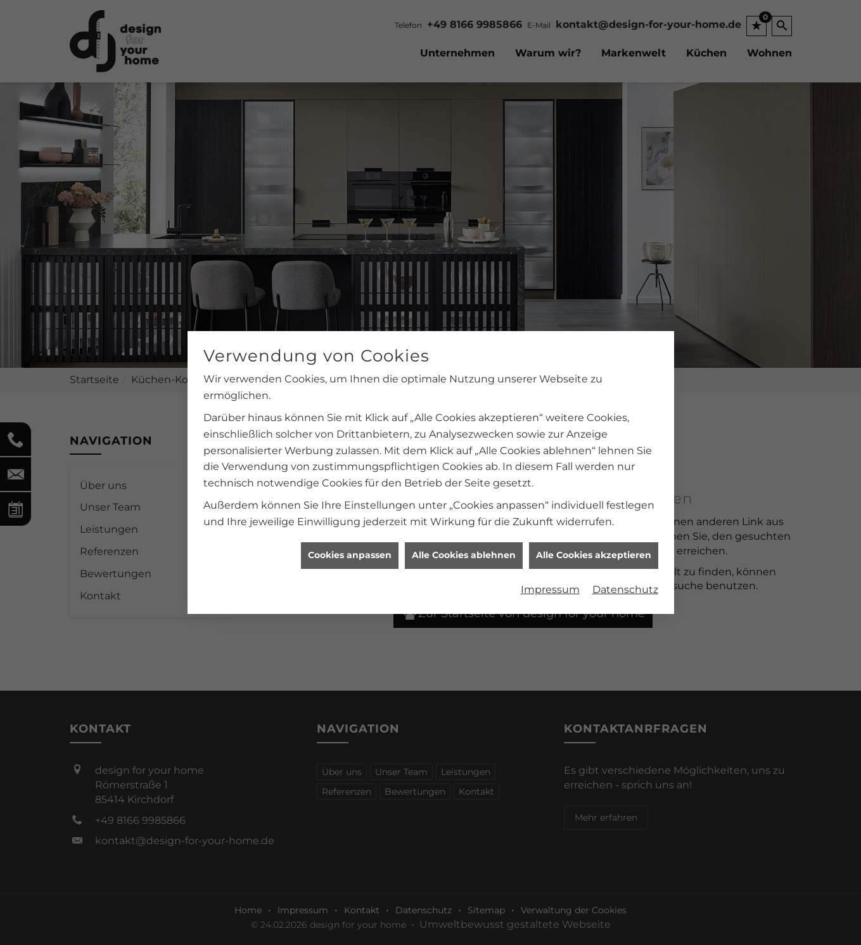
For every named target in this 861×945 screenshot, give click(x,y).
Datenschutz (625, 586)
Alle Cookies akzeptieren (593, 551)
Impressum (550, 586)
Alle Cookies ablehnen (464, 551)
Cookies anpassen (350, 551)
